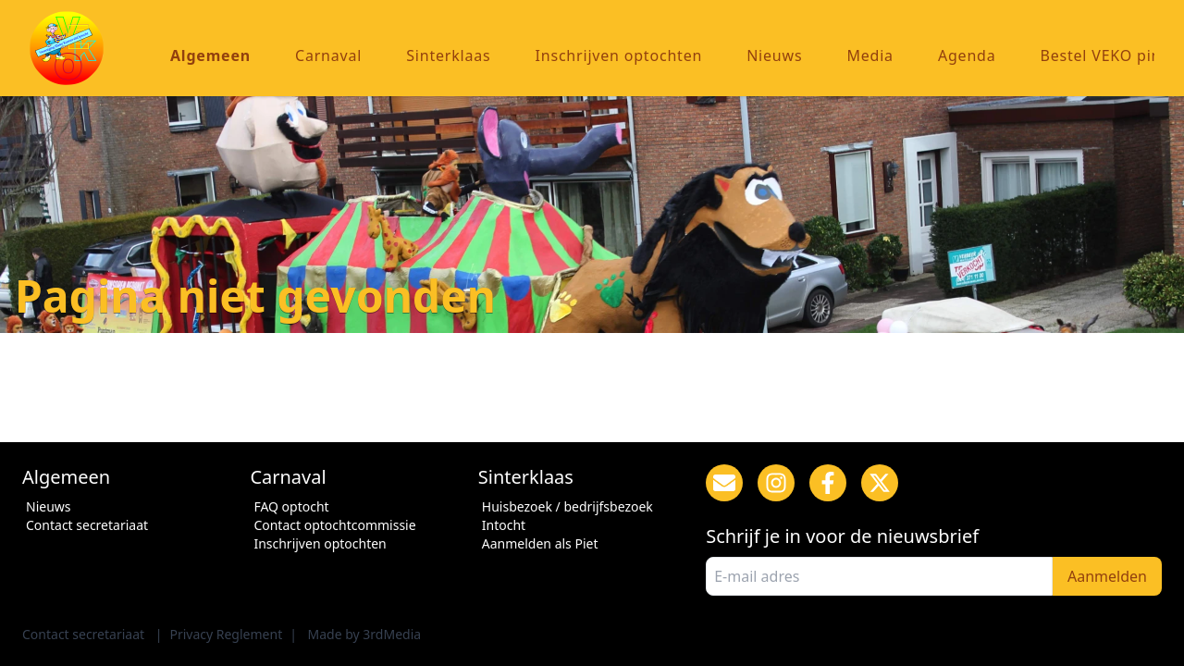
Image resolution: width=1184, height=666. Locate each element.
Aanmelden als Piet (540, 543)
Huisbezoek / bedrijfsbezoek (567, 506)
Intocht (503, 525)
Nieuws (774, 55)
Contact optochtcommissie (334, 525)
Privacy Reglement (225, 634)
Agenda (967, 55)
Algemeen (210, 55)
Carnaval (328, 55)
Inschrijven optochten (619, 55)
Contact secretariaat (87, 525)
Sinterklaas (448, 55)
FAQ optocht (290, 506)
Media (869, 55)
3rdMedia (392, 634)
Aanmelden (1107, 576)
